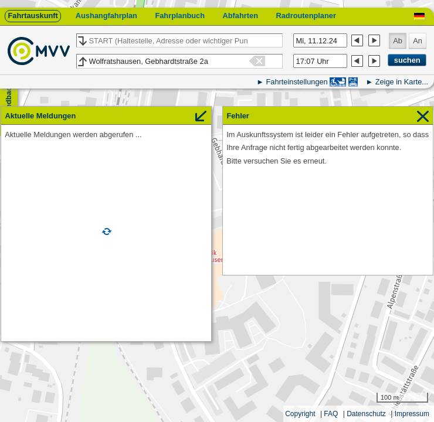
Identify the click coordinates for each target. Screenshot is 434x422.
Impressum (412, 414)
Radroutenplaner (305, 15)
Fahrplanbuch (180, 15)
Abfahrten (240, 15)
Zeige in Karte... (401, 81)
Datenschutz (366, 414)
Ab (397, 40)
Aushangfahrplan (106, 15)
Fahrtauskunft (32, 15)
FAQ (331, 414)
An (417, 40)
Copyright (300, 414)
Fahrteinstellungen (296, 81)
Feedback (8, 100)
